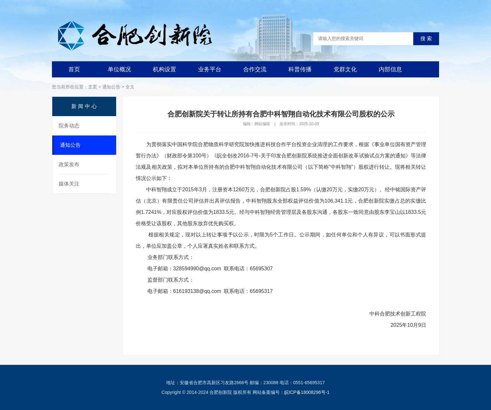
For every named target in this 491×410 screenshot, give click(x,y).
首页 (74, 69)
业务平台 (209, 69)
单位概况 (119, 69)
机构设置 (164, 69)
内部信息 (390, 69)
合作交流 (254, 69)
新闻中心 (84, 106)
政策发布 (69, 164)
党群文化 (345, 69)
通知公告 (70, 145)
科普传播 (300, 69)
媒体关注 (69, 183)
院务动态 (69, 125)
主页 (92, 86)
